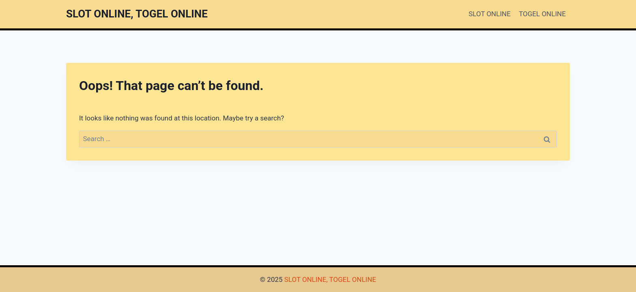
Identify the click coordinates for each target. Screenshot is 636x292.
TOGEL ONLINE (542, 14)
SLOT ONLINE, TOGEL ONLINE (330, 279)
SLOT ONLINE (489, 14)
